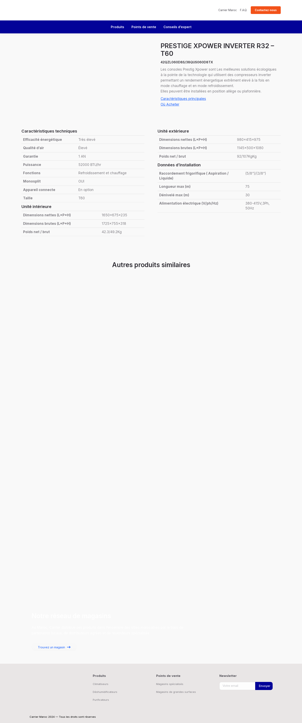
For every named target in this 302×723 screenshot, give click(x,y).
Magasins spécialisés (169, 684)
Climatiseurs (100, 684)
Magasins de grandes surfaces (176, 691)
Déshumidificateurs (105, 691)
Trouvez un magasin (51, 647)
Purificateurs (101, 699)
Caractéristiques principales (183, 99)
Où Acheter (170, 104)
